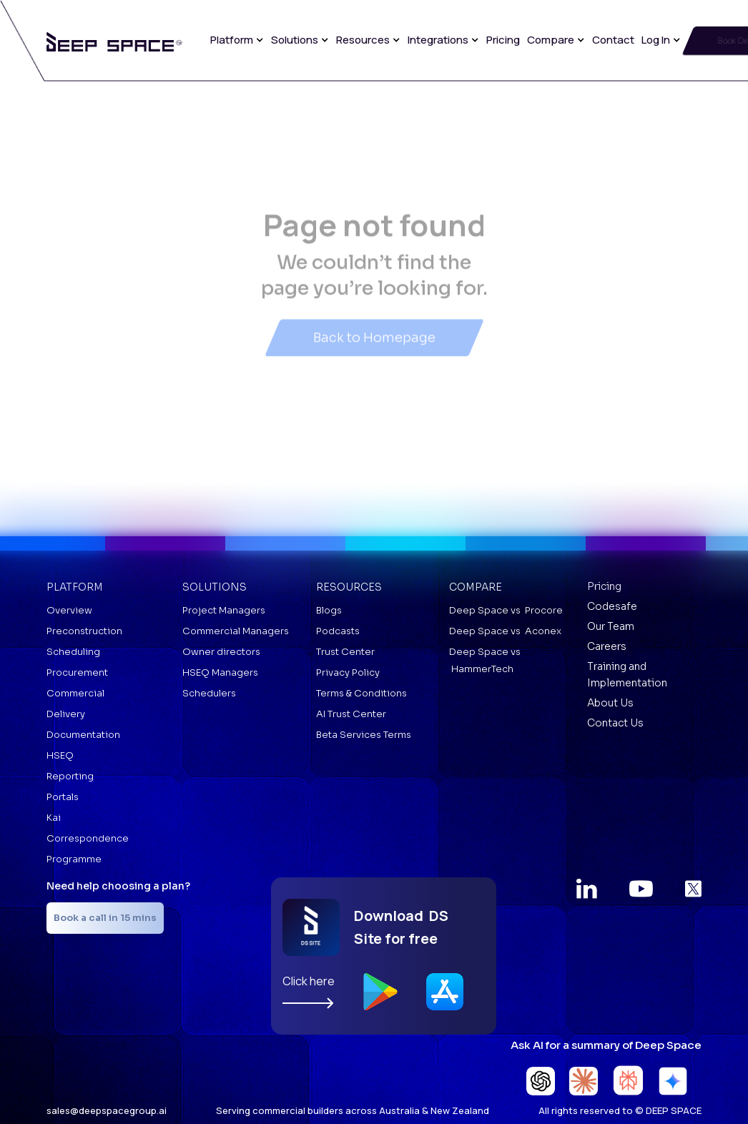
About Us (610, 702)
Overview (69, 610)
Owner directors (221, 652)
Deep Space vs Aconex (505, 631)
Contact (613, 39)
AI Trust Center (351, 714)
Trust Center (345, 652)
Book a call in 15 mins (105, 918)
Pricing (503, 39)
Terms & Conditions (361, 693)
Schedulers (209, 693)
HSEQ (60, 755)
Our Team (610, 626)
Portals (62, 797)
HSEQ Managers (220, 672)
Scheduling (73, 652)
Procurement (77, 672)
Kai (53, 818)
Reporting (70, 776)
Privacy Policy (348, 672)
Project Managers (223, 610)
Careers (606, 646)
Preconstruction (84, 631)
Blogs (329, 610)
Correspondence (87, 838)
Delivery (65, 714)
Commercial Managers (235, 631)
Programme (74, 859)
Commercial (75, 693)
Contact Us (615, 722)
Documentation (83, 735)
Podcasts (338, 631)
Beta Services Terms (363, 735)
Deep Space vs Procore (506, 610)
